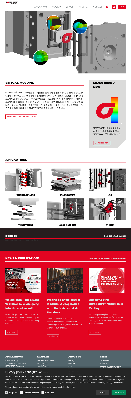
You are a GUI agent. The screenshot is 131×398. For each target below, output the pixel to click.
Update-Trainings (43, 366)
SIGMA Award (74, 372)
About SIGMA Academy (46, 361)
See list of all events (115, 236)
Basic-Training (42, 364)
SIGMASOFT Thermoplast (15, 366)
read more (11, 332)
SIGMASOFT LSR (12, 372)
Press (103, 357)
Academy (56, 7)
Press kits (103, 364)
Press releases (105, 361)
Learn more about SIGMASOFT (21, 116)
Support (70, 7)
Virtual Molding (11, 361)
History (71, 361)
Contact (97, 7)
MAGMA (71, 364)
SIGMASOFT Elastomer (14, 369)
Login (122, 7)
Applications (40, 7)
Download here (102, 143)
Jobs (70, 366)
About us (83, 7)
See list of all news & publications (108, 259)
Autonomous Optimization (15, 364)
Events (70, 369)
